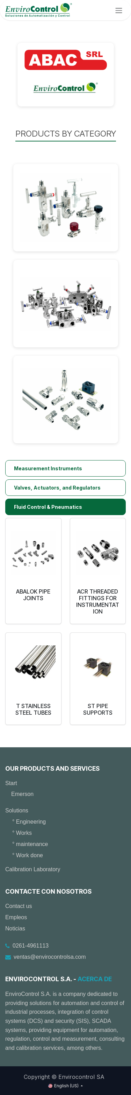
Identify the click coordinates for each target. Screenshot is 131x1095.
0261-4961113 (31, 946)
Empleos (16, 917)
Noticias (15, 928)
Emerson (22, 794)
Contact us (18, 906)
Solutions (16, 810)
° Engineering (29, 822)
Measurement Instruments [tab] (48, 468)
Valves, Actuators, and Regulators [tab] (57, 488)
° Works (22, 833)
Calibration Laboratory (32, 869)
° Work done (27, 855)
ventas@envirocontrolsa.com (50, 957)
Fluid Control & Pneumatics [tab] (48, 507)
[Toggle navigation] (119, 10)
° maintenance (30, 844)
